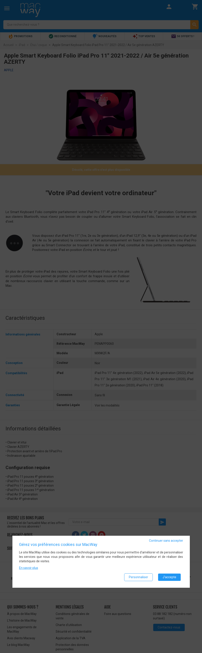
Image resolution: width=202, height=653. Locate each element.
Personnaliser (138, 577)
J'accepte (169, 577)
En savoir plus (28, 568)
